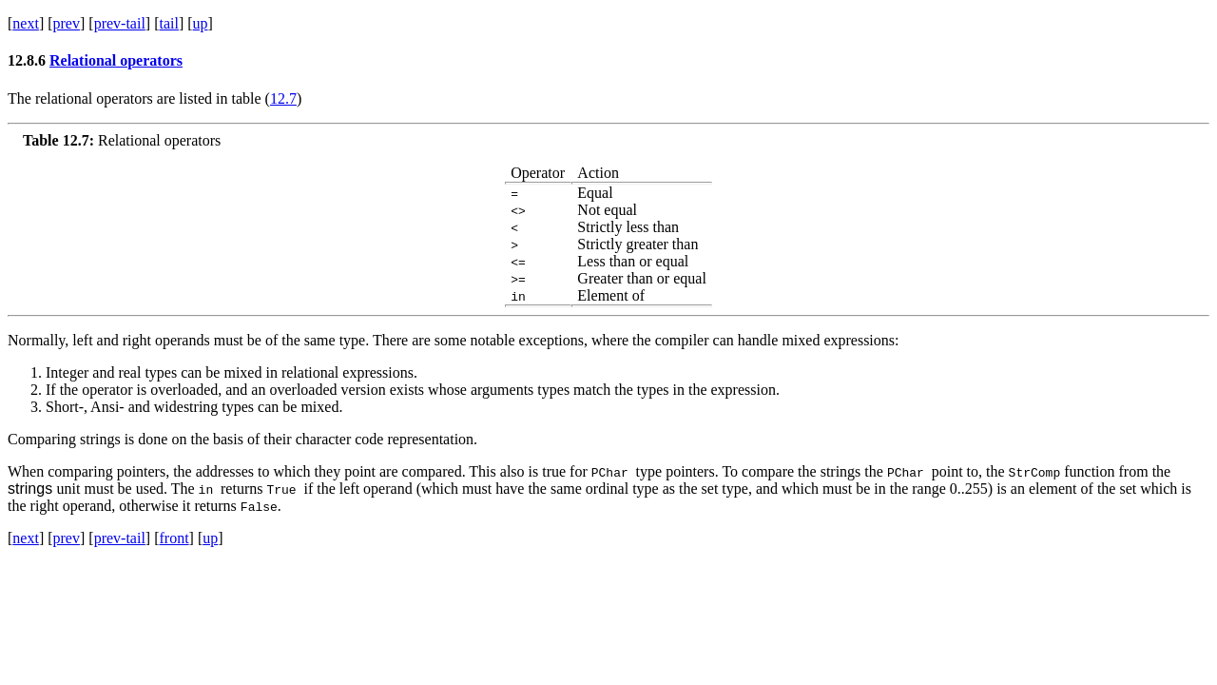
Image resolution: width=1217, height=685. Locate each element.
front (173, 538)
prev (66, 23)
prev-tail (119, 23)
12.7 (283, 98)
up (200, 23)
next (25, 23)
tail (168, 23)
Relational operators (116, 60)
